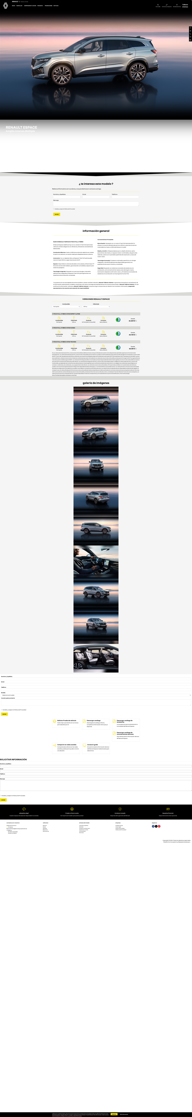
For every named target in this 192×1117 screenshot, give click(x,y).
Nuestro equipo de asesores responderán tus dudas (24, 815)
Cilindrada (96, 304)
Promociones (48, 5)
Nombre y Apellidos (59, 194)
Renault (45, 825)
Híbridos (45, 828)
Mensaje (56, 200)
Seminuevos (46, 831)
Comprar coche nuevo (84, 828)
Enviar (57, 214)
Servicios (81, 832)
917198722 (10, 827)
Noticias (55, 5)
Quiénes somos (119, 825)
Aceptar (114, 1114)
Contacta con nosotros (13, 823)
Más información (78, 1116)
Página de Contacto (11, 825)
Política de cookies (120, 828)
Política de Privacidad (69, 209)
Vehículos (19, 5)
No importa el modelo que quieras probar (72, 815)
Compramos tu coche (30, 5)
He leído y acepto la (65, 209)
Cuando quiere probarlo (8, 698)
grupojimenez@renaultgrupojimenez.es (17, 828)
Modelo (3, 692)
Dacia (44, 827)
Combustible (66, 304)
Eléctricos (45, 829)
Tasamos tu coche (83, 829)
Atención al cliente (83, 825)
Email (84, 194)
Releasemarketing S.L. (184, 842)
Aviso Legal (118, 827)
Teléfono (114, 194)
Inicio (13, 5)
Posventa (40, 5)
